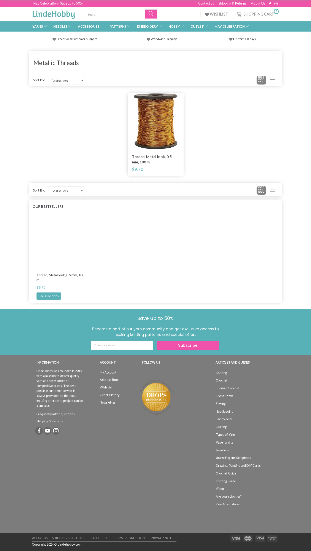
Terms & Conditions (129, 538)
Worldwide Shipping (162, 39)
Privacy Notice (163, 538)
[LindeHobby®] (53, 13)
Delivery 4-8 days (242, 39)
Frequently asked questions (55, 414)
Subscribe (187, 345)
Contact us (206, 3)
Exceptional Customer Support (77, 39)
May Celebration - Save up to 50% (57, 3)
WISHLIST (217, 14)
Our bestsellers (48, 206)
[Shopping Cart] (257, 13)
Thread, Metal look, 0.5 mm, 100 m (152, 159)
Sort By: (39, 80)
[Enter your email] (122, 345)
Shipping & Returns (232, 3)
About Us (258, 3)
